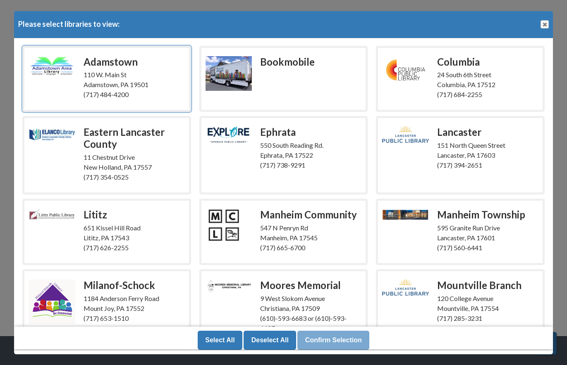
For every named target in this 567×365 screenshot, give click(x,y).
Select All (219, 340)
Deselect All (270, 340)
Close (544, 24)
